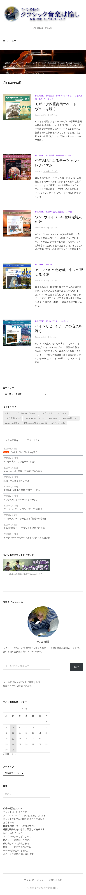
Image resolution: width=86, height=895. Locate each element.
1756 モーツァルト (63, 155)
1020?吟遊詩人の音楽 (55, 212)
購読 (76, 667)
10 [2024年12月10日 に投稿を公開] (13, 733)
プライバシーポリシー (35, 880)
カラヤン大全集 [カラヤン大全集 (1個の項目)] (58, 423)
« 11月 (6, 754)
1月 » (13, 754)
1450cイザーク (66, 321)
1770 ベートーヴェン (64, 96)
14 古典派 (50, 96)
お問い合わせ (55, 880)
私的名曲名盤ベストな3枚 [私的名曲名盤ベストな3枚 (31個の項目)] (35, 423)
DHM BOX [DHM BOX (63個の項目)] (52, 418)
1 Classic (39, 96)
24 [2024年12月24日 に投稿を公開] (13, 744)
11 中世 (69, 212)
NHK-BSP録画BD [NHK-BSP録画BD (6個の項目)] (12, 423)
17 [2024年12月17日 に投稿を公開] (13, 738)
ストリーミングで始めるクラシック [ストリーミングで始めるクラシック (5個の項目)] (21, 413)
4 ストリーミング (46, 99)
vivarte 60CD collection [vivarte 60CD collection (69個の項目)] (34, 418)
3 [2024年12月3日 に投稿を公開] (13, 727)
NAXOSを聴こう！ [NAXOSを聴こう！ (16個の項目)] (69, 418)
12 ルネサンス (52, 321)
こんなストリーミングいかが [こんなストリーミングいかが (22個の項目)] (54, 413)
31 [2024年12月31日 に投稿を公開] (13, 750)
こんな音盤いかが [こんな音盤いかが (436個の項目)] (13, 418)
